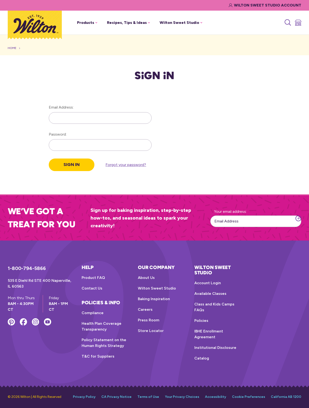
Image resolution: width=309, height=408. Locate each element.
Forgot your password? (125, 164)
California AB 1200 (286, 397)
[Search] (287, 23)
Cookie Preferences (248, 397)
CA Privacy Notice (116, 397)
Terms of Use (148, 397)
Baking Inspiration (154, 299)
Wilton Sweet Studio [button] (181, 22)
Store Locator (151, 330)
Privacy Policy (84, 397)
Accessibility (215, 397)
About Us (146, 277)
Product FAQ (93, 277)
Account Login (207, 283)
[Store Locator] (297, 23)
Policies (201, 320)
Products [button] (87, 22)
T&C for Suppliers (98, 356)
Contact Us (92, 288)
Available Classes (210, 293)
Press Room (148, 320)
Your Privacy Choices (182, 397)
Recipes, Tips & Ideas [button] (128, 22)
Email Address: (61, 107)
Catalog (201, 358)
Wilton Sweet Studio (157, 288)
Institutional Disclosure (215, 347)
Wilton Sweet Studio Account (265, 5)
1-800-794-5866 (27, 268)
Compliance (93, 313)
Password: (58, 134)
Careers (145, 309)
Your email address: (230, 211)
